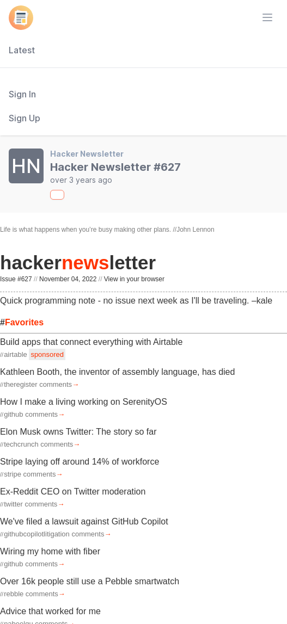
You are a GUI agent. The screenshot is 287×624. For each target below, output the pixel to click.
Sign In (22, 94)
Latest (22, 50)
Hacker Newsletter (87, 153)
